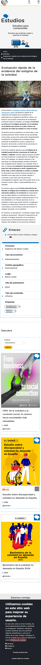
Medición (9, 310)
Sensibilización (11, 306)
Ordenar (7, 340)
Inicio (5, 51)
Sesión (9, 648)
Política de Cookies (18, 640)
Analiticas (10, 646)
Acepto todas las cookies (20, 658)
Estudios (6, 54)
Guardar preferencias (20, 652)
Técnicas (10, 643)
